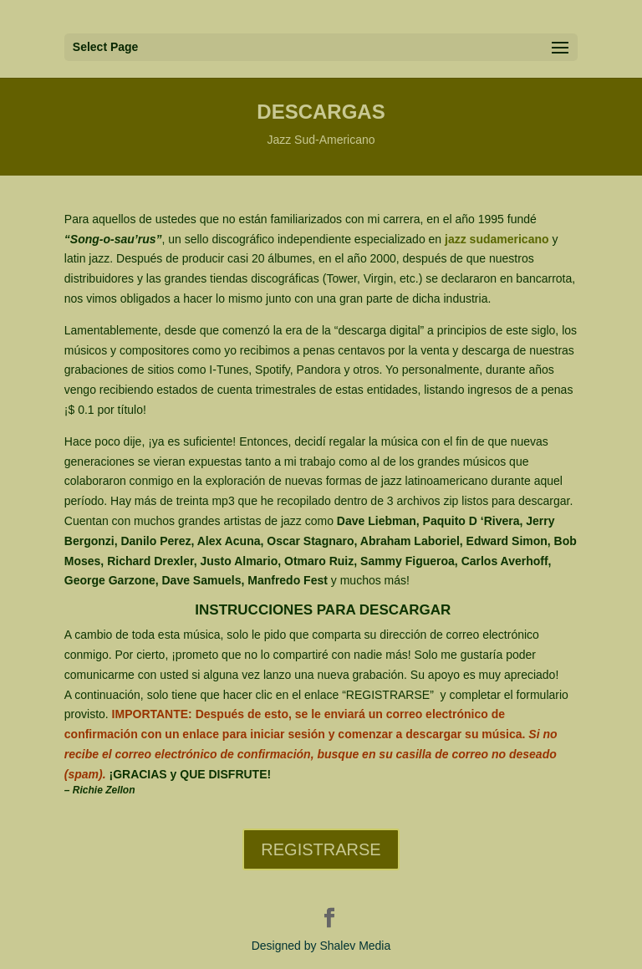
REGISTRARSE (320, 849)
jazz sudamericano (494, 239)
